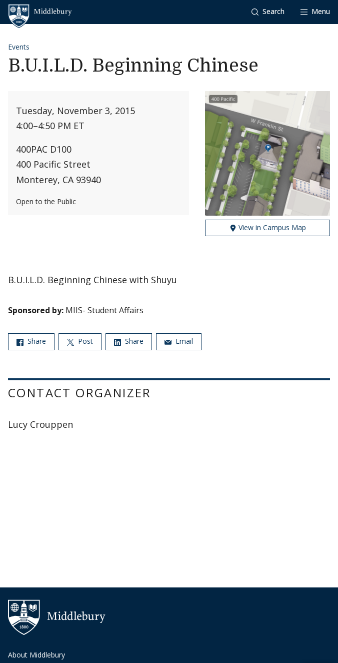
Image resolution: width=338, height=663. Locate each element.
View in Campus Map (268, 227)
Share (31, 341)
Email (178, 341)
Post (80, 341)
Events (19, 47)
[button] (268, 12)
